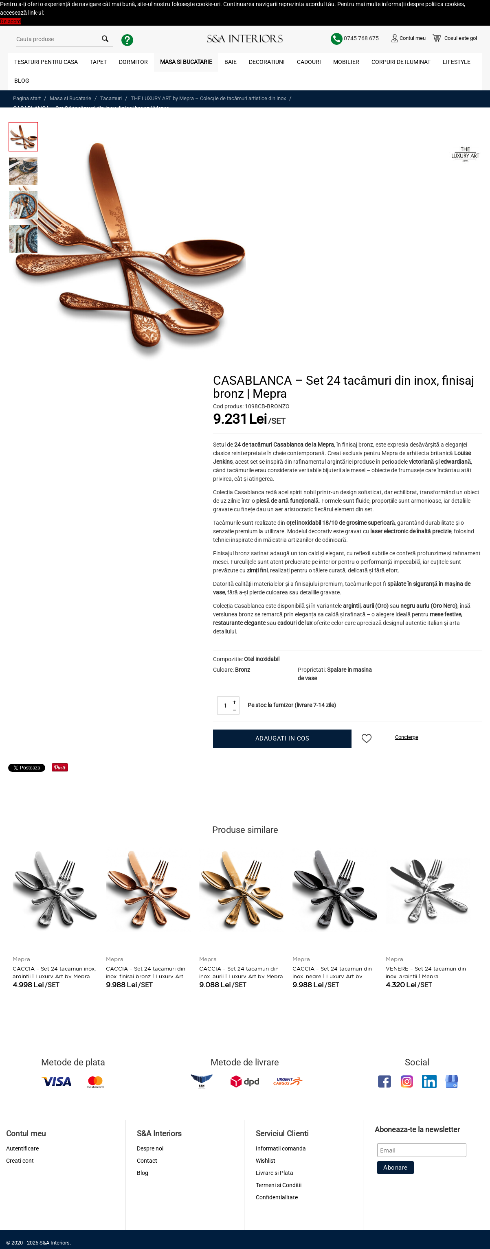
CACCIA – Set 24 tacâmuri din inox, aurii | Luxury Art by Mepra (241, 971)
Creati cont (20, 1160)
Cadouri (309, 62)
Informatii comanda (281, 1148)
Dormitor (133, 62)
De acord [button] (10, 21)
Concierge (406, 737)
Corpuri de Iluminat (401, 62)
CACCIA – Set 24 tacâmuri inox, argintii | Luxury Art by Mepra (54, 971)
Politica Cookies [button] (63, 13)
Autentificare (22, 1148)
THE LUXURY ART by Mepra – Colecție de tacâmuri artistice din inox (208, 98)
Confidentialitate (277, 1197)
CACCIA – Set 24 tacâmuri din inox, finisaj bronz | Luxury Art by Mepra (145, 975)
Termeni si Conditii (278, 1185)
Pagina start (27, 98)
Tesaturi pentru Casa (46, 62)
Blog (21, 80)
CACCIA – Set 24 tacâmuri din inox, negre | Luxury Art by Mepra (332, 975)
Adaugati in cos (282, 738)
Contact (147, 1160)
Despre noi (150, 1148)
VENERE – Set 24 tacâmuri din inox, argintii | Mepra (426, 971)
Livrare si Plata (274, 1173)
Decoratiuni (267, 62)
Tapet (98, 62)
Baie (230, 62)
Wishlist (265, 1160)
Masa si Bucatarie (186, 62)
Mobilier (346, 62)
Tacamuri (111, 98)
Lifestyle (456, 62)
